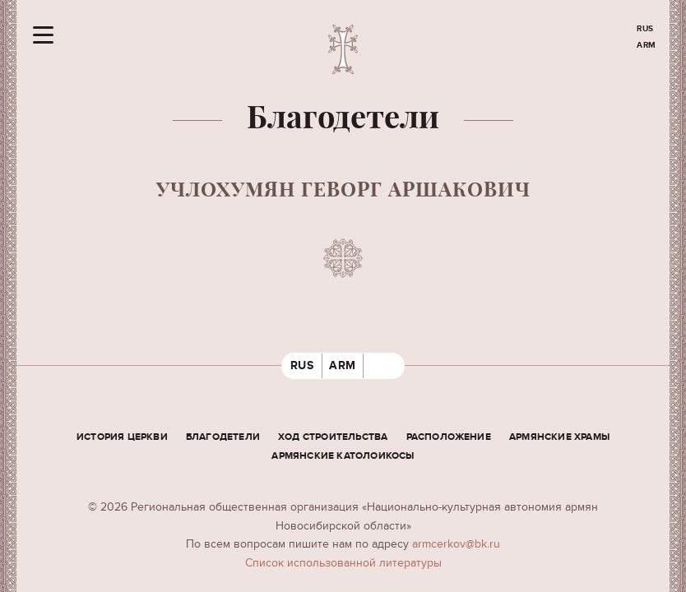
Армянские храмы (559, 437)
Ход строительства (332, 437)
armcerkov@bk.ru (456, 544)
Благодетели (223, 437)
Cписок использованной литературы (343, 563)
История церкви (122, 437)
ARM (646, 45)
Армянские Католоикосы (342, 456)
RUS (645, 29)
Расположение (448, 437)
